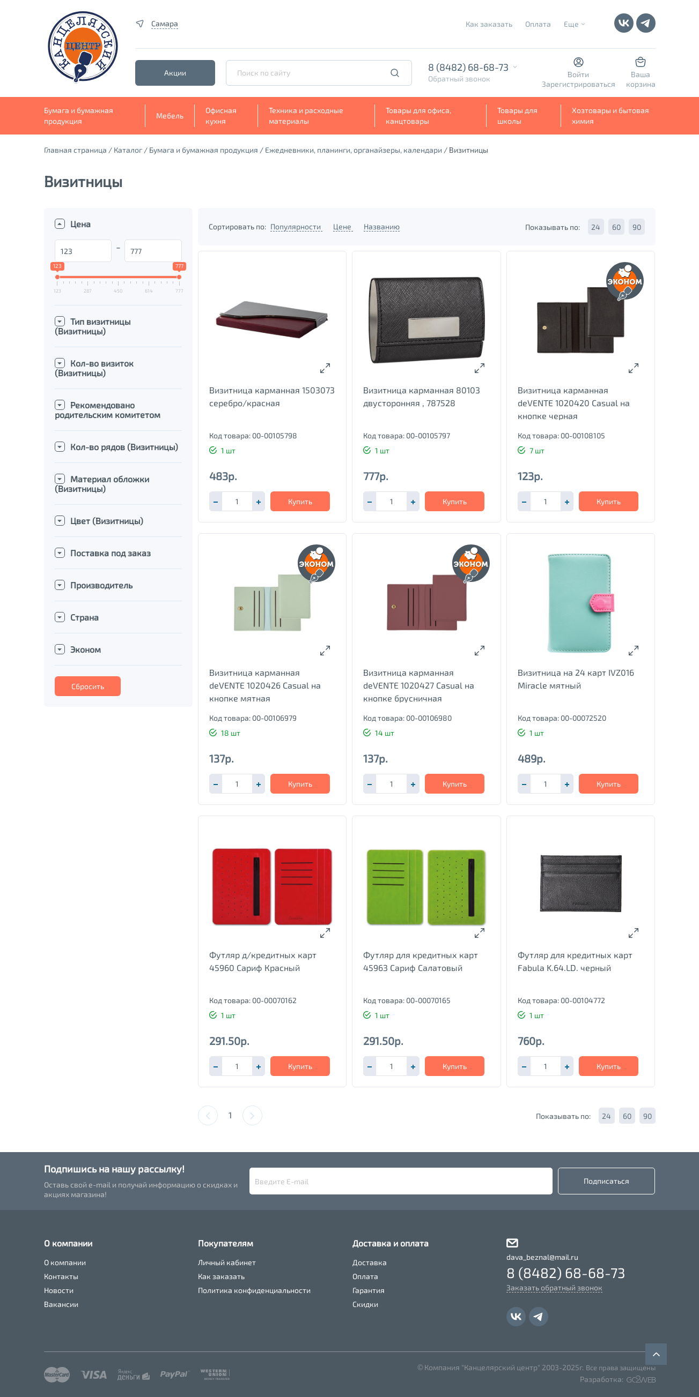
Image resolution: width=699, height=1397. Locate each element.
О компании (65, 1262)
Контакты (61, 1276)
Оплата (538, 23)
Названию (382, 226)
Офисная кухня (221, 115)
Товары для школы (517, 115)
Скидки (365, 1304)
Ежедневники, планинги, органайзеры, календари (353, 149)
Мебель (169, 115)
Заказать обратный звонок (554, 1287)
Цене (343, 226)
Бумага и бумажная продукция (78, 115)
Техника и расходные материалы (306, 115)
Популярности (296, 226)
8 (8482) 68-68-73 (468, 67)
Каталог (128, 149)
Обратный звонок (459, 78)
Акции (175, 72)
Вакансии (61, 1304)
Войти (578, 74)
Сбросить (87, 686)
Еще (571, 23)
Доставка (369, 1262)
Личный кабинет (227, 1262)
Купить (300, 501)
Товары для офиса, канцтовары (418, 115)
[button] (258, 501)
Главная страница (75, 149)
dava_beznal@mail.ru (542, 1256)
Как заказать (489, 23)
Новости (58, 1290)
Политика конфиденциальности (254, 1290)
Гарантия (368, 1290)
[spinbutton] (237, 501)
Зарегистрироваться (578, 83)
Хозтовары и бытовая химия (610, 115)
